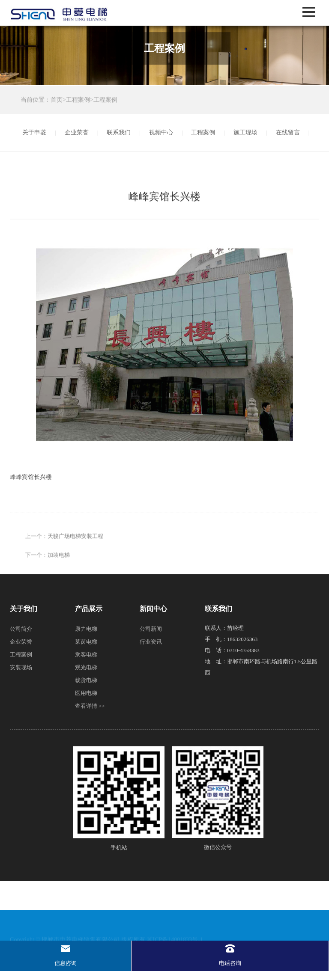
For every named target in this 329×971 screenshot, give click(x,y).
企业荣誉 (77, 132)
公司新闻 (151, 629)
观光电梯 (86, 667)
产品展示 (88, 608)
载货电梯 (86, 680)
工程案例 (78, 101)
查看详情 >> (90, 706)
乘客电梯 (86, 654)
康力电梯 (86, 629)
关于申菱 (34, 132)
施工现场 (245, 132)
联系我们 (119, 132)
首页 (57, 101)
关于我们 (23, 608)
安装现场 (21, 667)
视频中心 (161, 132)
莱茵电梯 (86, 641)
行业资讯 (151, 641)
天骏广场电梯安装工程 (75, 564)
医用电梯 (86, 693)
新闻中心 (153, 608)
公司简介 (21, 629)
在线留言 (288, 132)
